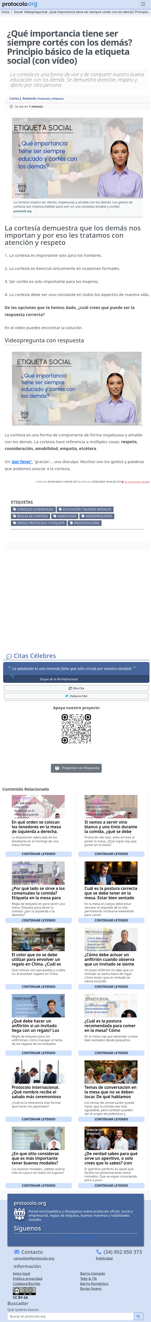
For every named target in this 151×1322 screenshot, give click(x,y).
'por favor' (21, 461)
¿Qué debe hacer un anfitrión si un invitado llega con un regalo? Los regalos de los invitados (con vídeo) (35, 1030)
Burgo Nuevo (91, 1288)
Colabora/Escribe (26, 1283)
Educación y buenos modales (87, 509)
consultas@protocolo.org (34, 1258)
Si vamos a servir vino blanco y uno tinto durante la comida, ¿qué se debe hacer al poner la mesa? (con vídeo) (110, 831)
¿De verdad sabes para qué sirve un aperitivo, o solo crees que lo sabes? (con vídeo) (111, 1160)
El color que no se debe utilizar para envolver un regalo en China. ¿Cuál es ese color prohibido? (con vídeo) (36, 964)
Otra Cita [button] (76, 688)
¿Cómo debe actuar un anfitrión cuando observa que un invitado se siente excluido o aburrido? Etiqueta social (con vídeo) (110, 964)
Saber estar (67, 516)
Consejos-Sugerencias (35, 509)
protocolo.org (86, 523)
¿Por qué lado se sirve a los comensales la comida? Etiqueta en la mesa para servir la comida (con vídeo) (38, 898)
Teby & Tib (88, 1278)
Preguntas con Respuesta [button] (76, 768)
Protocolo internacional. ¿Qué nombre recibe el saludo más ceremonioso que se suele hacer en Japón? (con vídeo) (36, 1097)
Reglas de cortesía (32, 516)
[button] (77, 158)
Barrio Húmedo (92, 1273)
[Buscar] (70, 1316)
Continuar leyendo (39, 854)
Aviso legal (21, 1273)
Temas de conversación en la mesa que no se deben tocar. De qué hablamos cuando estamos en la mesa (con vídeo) (110, 1097)
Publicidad (104, 1258)
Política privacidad (27, 1278)
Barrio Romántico (94, 1283)
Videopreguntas (99, 516)
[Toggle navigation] (143, 4)
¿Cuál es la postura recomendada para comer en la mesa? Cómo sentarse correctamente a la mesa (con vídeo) (110, 1030)
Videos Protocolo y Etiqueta (41, 523)
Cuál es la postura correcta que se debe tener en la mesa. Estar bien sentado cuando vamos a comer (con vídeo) (110, 898)
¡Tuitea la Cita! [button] (76, 696)
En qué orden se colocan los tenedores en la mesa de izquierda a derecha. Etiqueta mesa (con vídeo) (37, 829)
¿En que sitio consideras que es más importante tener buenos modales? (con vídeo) (35, 1160)
